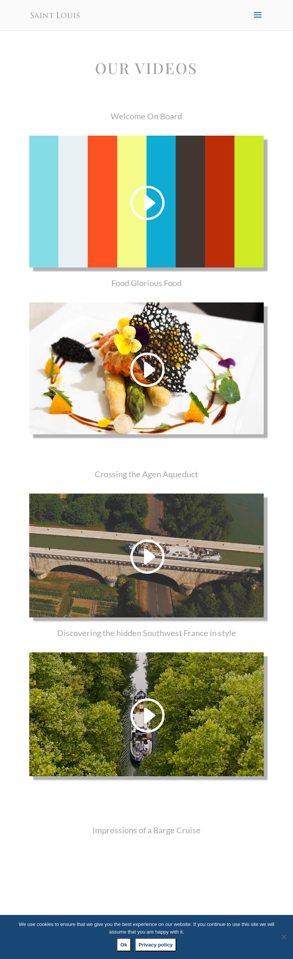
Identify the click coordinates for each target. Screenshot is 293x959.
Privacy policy (156, 945)
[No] (283, 937)
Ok (123, 945)
